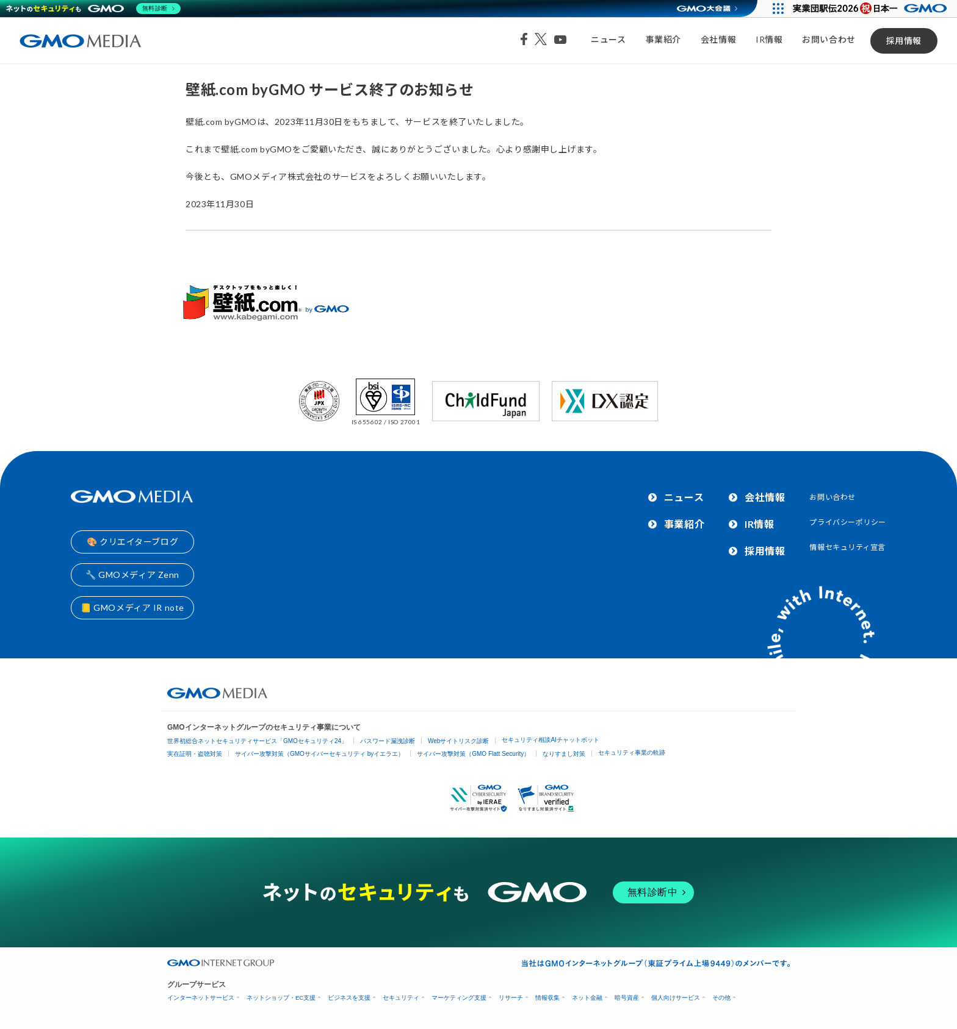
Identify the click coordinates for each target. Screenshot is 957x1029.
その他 (721, 997)
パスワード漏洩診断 (387, 741)
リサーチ (511, 997)
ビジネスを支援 (349, 997)
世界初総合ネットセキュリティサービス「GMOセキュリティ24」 (257, 741)
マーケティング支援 (459, 997)
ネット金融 (587, 997)
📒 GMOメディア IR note (132, 607)
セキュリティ (401, 997)
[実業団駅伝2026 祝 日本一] (872, 8)
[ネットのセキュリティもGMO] (93, 8)
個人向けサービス (675, 997)
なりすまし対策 (564, 753)
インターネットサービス (200, 997)
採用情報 (904, 40)
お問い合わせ (828, 39)
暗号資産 (627, 997)
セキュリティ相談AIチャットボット (550, 739)
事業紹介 (663, 39)
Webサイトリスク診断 (458, 741)
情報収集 (547, 997)
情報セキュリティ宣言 (847, 547)
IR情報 (769, 39)
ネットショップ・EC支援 (281, 997)
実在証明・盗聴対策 (194, 753)
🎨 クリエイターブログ (132, 541)
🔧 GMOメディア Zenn (132, 574)
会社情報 (718, 39)
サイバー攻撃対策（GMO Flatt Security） (473, 753)
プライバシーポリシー (847, 522)
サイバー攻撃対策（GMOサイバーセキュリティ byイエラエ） (319, 753)
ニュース (608, 39)
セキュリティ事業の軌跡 (631, 752)
